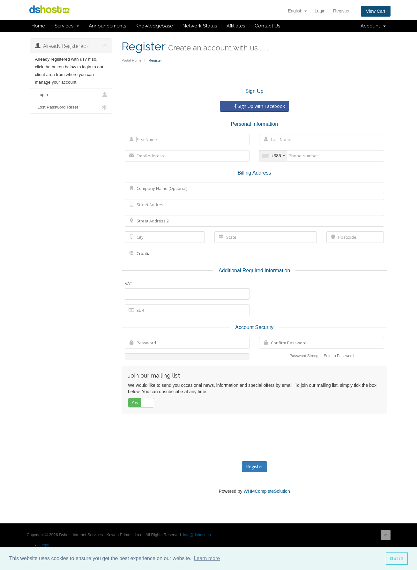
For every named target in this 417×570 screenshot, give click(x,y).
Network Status (199, 26)
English (297, 10)
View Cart (375, 11)
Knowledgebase (154, 26)
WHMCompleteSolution (266, 491)
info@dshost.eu (197, 535)
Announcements (107, 26)
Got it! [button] (396, 558)
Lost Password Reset (71, 107)
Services (67, 26)
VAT (128, 283)
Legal (44, 545)
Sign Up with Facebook (259, 106)
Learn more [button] (207, 558)
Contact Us (267, 26)
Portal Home (131, 60)
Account (373, 26)
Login (320, 10)
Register (341, 10)
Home (38, 26)
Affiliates (236, 26)
